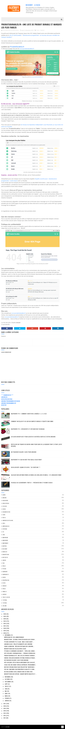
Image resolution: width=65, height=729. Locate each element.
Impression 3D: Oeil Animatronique (14, 637)
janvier (7, 700)
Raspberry (5, 571)
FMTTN (4, 517)
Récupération (6, 580)
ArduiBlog (4, 397)
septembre (8, 681)
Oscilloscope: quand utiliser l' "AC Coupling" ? (25, 467)
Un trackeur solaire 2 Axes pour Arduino (23, 452)
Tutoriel (5, 603)
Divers (38, 30)
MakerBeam (5, 537)
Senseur (4, 586)
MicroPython (6, 554)
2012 (4, 715)
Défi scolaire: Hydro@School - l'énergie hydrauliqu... (20, 653)
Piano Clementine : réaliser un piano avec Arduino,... (19, 646)
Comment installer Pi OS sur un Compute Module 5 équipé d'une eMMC (32, 421)
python (4, 568)
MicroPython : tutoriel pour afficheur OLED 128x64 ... (20, 639)
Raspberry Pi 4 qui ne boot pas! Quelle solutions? (26, 460)
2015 (4, 708)
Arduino (5, 497)
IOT (3, 531)
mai (6, 691)
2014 (4, 711)
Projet (4, 566)
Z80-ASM (4, 605)
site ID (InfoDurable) (15, 35)
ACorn (4, 495)
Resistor (3, 405)
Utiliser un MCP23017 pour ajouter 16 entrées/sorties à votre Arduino (33, 437)
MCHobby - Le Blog (33, 5)
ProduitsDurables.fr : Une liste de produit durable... (20, 655)
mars (6, 696)
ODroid (4, 560)
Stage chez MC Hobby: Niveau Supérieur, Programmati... (20, 665)
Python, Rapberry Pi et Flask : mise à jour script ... (19, 642)
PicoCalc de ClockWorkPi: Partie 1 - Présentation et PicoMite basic (32, 483)
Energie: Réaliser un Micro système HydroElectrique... (20, 658)
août (6, 684)
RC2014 (4, 577)
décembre (8, 635)
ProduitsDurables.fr (17, 47)
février (7, 698)
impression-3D (6, 526)
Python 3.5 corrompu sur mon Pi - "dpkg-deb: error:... (20, 651)
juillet (7, 686)
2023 (4, 621)
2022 (4, 623)
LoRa (4, 534)
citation (5, 506)
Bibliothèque (6, 503)
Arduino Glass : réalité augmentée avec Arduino (18, 644)
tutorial (5, 600)
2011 (4, 718)
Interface (5, 529)
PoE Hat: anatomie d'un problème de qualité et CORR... (19, 669)
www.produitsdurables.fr (27, 48)
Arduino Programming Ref (8, 403)
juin (6, 689)
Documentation (6, 512)
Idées (4, 523)
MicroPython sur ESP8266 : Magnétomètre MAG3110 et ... (20, 674)
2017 (4, 703)
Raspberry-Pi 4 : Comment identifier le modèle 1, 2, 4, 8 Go (29, 414)
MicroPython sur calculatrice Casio (15, 649)
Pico (4, 563)
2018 (4, 633)
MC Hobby (5, 549)
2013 (4, 713)
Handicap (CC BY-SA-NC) (8, 520)
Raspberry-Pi (6, 574)
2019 (4, 630)
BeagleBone (5, 500)
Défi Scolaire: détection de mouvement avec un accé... (20, 662)
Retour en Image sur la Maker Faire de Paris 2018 (18, 672)
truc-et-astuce (6, 597)
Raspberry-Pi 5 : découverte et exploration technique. (28, 429)
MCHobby (8, 726)
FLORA (4, 514)
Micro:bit (5, 551)
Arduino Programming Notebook (10, 401)
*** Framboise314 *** (7, 395)
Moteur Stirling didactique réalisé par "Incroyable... (19, 667)
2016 (4, 706)
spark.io (5, 591)
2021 (4, 626)
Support (5, 594)
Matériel (42, 30)
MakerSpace (5, 540)
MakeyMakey (5, 543)
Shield (4, 588)
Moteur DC (5, 557)
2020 (4, 628)
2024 (4, 619)
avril (6, 693)
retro (4, 583)
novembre (8, 677)
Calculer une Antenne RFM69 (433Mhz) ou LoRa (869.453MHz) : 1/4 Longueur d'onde (36, 475)
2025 (4, 616)
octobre (7, 679)
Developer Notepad (6, 399)
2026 (4, 614)
